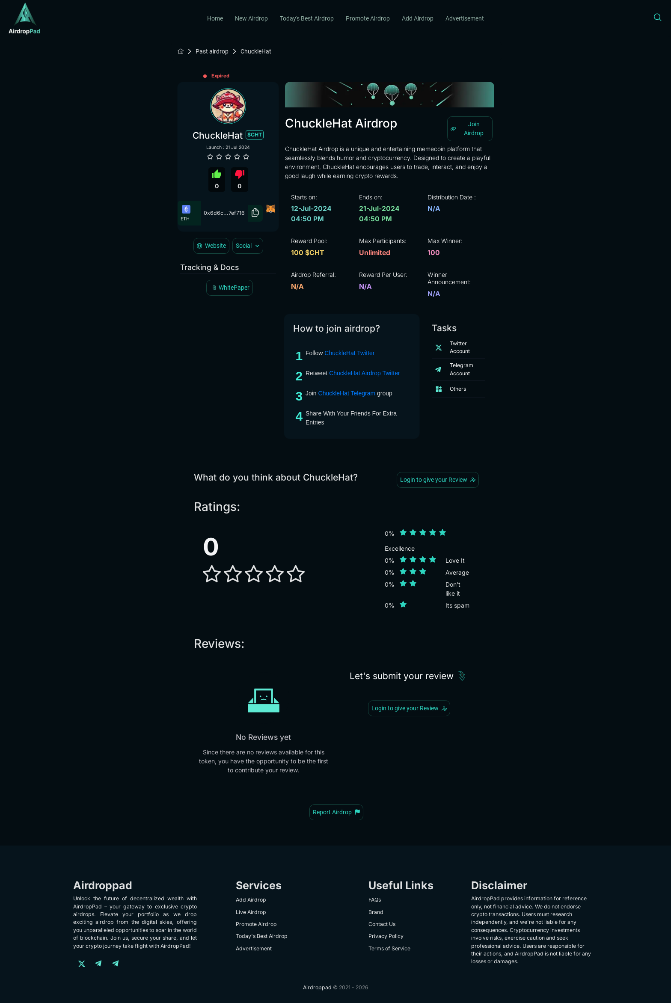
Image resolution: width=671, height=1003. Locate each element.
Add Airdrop (417, 18)
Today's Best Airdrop (307, 18)
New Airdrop (251, 18)
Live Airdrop (251, 912)
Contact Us (381, 924)
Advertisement (464, 18)
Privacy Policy (386, 936)
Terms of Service (389, 948)
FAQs (374, 899)
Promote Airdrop (368, 18)
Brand (375, 912)
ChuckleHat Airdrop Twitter (364, 373)
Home (215, 18)
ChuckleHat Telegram (347, 393)
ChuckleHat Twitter (349, 353)
